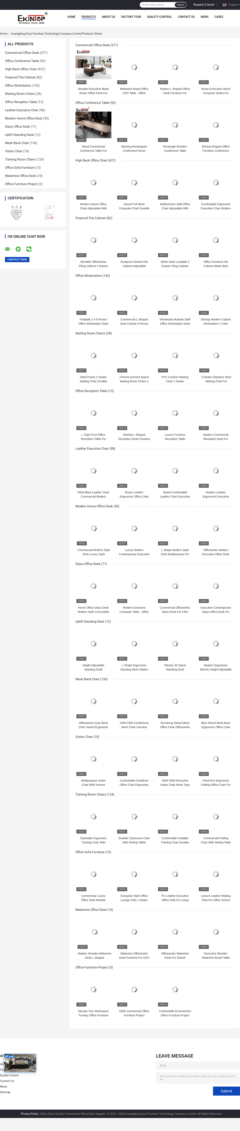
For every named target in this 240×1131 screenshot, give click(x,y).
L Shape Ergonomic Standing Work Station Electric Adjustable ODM (134, 669)
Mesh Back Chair (17, 143)
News (205, 16)
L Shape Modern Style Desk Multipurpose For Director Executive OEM (175, 554)
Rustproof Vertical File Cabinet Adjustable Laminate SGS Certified (134, 266)
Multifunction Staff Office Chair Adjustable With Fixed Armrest (175, 208)
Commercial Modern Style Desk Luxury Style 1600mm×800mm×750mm (93, 554)
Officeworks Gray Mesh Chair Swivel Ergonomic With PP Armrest (93, 727)
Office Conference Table (22, 61)
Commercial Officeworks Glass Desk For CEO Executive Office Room (175, 612)
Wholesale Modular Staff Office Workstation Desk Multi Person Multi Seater (175, 323)
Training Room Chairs (20, 159)
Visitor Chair (13, 151)
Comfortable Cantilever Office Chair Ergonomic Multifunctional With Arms (134, 785)
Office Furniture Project (21, 184)
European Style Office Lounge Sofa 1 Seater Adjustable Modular (134, 900)
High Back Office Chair (21, 69)
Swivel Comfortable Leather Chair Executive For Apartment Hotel (175, 496)
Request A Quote (203, 4)
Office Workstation (18, 85)
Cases (218, 16)
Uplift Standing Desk (19, 135)
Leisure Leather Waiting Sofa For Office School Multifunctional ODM (215, 900)
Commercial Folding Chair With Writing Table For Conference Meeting (216, 842)
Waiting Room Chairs (20, 94)
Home (71, 16)
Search (180, 4)
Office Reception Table (21, 102)
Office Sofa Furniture (19, 168)
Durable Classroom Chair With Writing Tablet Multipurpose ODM (134, 842)
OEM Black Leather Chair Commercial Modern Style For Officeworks (93, 496)
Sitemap (5, 1092)
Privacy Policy (29, 1113)
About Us (108, 16)
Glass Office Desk (17, 126)
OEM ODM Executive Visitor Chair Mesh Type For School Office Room (175, 785)
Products (88, 16)
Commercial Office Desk (22, 53)
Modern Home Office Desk (23, 118)
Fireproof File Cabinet (20, 77)
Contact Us (186, 16)
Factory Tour (131, 16)
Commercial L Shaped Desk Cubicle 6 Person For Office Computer (134, 323)
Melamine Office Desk (20, 176)
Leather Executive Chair (21, 110)
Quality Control (159, 16)
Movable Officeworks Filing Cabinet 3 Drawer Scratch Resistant (93, 266)
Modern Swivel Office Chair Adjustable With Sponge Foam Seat (93, 208)
